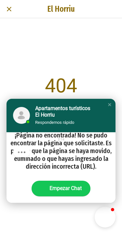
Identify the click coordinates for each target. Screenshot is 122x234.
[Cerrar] (9, 9)
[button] (109, 104)
